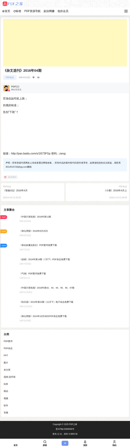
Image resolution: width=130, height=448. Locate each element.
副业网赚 (49, 11)
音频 (6, 412)
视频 (6, 398)
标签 (17, 11)
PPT (6, 355)
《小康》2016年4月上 (115, 190)
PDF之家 (73, 424)
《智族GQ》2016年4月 (15, 190)
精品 (6, 391)
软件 (6, 405)
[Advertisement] (65, 42)
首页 (6, 11)
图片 (6, 362)
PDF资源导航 (32, 11)
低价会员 (63, 11)
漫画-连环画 (9, 376)
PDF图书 (8, 341)
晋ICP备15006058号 (65, 429)
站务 (6, 384)
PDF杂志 (10, 77)
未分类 (7, 369)
